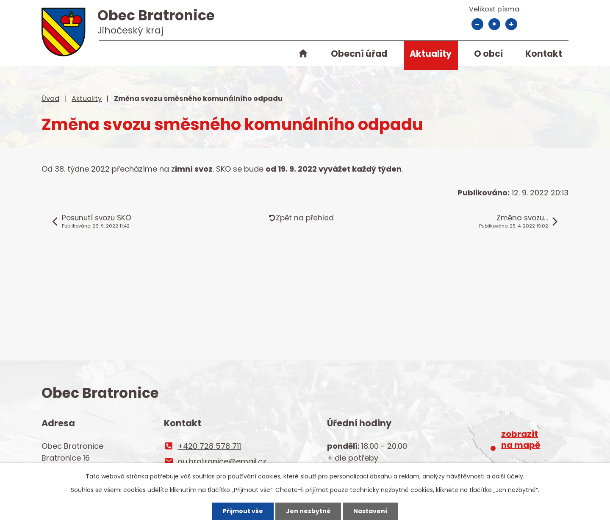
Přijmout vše (243, 511)
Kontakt (543, 53)
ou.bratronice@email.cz (221, 461)
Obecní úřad (359, 53)
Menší (477, 24)
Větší (511, 24)
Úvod (302, 55)
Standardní (494, 24)
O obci (488, 53)
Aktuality (431, 53)
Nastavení (370, 511)
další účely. (508, 476)
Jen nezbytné (308, 511)
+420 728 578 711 (209, 446)
